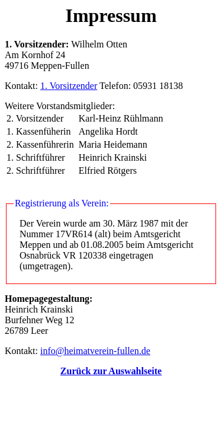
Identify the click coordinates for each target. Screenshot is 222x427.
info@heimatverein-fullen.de (95, 351)
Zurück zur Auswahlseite (111, 371)
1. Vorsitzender (68, 86)
